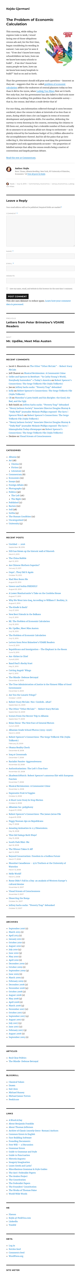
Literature (16, 471)
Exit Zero (13, 1089)
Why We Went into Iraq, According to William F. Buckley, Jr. (38, 600)
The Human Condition (20, 516)
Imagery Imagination (19, 1162)
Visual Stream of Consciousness (35, 436)
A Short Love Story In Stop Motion (26, 800)
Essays (12, 481)
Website (10, 276)
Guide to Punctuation (19, 1155)
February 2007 (16, 1030)
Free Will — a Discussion (21, 1144)
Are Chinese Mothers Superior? (24, 565)
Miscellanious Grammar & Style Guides (28, 1169)
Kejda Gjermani (18, 9)
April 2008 (14, 1002)
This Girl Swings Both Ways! (23, 835)
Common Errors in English (22, 1134)
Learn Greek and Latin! (20, 1165)
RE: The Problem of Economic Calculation (29, 621)
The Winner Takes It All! (21, 849)
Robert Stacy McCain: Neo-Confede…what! (30, 702)
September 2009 (17, 970)
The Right (16, 499)
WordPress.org (16, 1256)
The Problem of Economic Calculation (27, 635)
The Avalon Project (18, 1176)
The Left (15, 495)
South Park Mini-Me (19, 842)
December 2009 (16, 963)
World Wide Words (18, 1193)
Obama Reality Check (19, 747)
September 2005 (17, 1037)
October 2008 (15, 991)
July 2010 (13, 949)
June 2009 (14, 974)
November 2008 (17, 988)
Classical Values (16, 1082)
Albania (12, 457)
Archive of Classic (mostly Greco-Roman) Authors (33, 1130)
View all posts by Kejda (36, 174)
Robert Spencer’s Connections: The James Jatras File (35, 814)
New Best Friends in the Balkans (25, 614)
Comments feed (16, 1252)
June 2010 (13, 953)
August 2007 (15, 1019)
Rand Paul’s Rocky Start (20, 663)
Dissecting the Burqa (19, 898)
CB (10, 397)
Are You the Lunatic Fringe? (22, 695)
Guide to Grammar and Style (23, 1151)
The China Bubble (17, 558)
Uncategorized (16, 520)
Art (10, 460)
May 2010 (13, 956)
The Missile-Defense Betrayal (23, 677)
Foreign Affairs (16, 485)
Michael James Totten (20, 1096)
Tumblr (12, 1225)
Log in (12, 1245)
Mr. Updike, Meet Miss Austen (24, 628)
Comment (12, 213)
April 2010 (14, 960)
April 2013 (14, 935)
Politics (12, 492)
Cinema (15, 464)
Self (11, 509)
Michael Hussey (16, 1092)
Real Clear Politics (17, 1058)
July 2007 (13, 1023)
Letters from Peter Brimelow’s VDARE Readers (32, 642)
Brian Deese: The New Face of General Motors (31, 723)
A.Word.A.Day (15, 1120)
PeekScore (14, 1099)
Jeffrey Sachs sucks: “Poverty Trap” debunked (38, 387)
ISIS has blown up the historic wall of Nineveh (31, 551)
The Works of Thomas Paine (23, 1190)
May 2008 (14, 998)
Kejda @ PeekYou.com (20, 1218)
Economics (45, 184)
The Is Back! (18, 607)
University (14, 523)
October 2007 (15, 1012)
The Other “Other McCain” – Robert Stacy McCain (34, 709)
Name (10, 251)
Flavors (12, 1214)
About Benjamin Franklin (21, 1123)
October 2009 (15, 967)
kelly (11, 390)
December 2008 (16, 984)
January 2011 (15, 939)
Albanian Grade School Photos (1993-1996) (30, 730)
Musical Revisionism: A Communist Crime (45, 373)
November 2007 (17, 1009)
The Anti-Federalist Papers (22, 1172)
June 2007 (14, 1026)
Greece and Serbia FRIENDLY (23, 586)
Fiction (14, 467)
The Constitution (17, 1179)
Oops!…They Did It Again (21, 572)
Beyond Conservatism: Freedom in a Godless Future (34, 856)
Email (10, 264)
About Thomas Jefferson (21, 1127)
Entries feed (15, 1249)
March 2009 (15, 977)
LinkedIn (13, 1221)
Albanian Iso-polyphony (21, 807)
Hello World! (15, 873)
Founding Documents (19, 1141)
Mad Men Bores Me (18, 579)
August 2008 (15, 995)
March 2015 (14, 932)
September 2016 (17, 928)
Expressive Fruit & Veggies (22, 793)
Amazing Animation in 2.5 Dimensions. (28, 828)
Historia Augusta (17, 1158)
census (54, 184)
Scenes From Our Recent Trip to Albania (28, 716)
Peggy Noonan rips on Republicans (26, 821)
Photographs (15, 488)
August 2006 (15, 1033)
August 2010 (15, 946)
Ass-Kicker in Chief (18, 656)
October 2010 (15, 942)
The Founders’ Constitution (22, 1186)
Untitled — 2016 (17, 544)
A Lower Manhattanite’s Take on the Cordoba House (35, 593)
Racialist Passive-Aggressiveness (25, 761)
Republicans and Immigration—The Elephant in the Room (38, 649)
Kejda (12, 184)
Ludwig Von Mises (45, 91)
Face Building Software (20, 1137)
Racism (12, 506)
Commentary (34, 184)
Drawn (12, 1085)
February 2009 (16, 981)
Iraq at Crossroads (18, 754)
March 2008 (15, 1005)
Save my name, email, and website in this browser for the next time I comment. (41, 289)
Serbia (12, 513)
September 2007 (17, 1016)
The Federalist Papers (19, 1183)
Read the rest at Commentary (20, 157)
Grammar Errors (17, 1148)
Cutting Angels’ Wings (20, 670)
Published (14, 502)
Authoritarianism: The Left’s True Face (28, 768)
